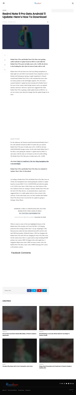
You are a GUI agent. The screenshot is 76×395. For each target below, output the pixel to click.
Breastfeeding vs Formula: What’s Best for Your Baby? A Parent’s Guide (54, 334)
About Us (4, 390)
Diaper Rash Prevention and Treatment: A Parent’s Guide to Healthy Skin (55, 367)
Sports (4, 364)
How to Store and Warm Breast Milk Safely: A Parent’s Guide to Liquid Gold (19, 334)
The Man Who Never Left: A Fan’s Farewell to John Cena (17, 366)
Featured (4, 10)
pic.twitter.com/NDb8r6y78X (29, 213)
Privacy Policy (21, 390)
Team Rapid (4, 21)
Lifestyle (4, 331)
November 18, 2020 (40, 217)
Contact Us (27, 390)
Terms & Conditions (12, 390)
